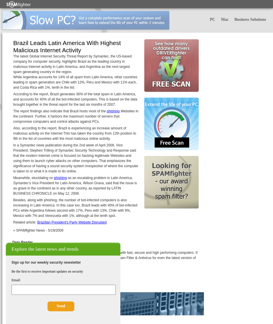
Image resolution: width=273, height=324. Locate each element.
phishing (113, 111)
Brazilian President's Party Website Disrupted (72, 222)
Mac (224, 19)
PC (212, 19)
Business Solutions (250, 19)
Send (61, 306)
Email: (16, 280)
